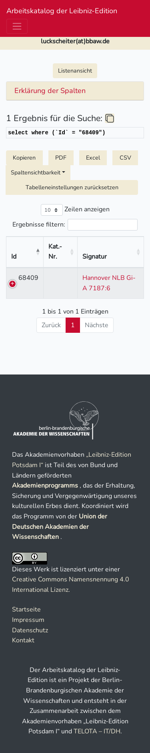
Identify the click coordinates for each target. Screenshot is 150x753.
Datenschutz (30, 630)
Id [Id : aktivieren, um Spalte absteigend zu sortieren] (13, 246)
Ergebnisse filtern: (75, 225)
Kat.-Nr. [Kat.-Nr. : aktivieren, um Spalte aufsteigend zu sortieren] (70, 246)
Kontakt (23, 640)
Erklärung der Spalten (50, 91)
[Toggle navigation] (17, 26)
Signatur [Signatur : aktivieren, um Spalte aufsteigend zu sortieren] (109, 246)
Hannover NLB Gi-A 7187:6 (111, 277)
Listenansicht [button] (75, 71)
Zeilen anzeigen (75, 210)
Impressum (28, 619)
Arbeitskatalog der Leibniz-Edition (61, 11)
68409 (28, 267)
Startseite (26, 609)
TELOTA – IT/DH (97, 731)
